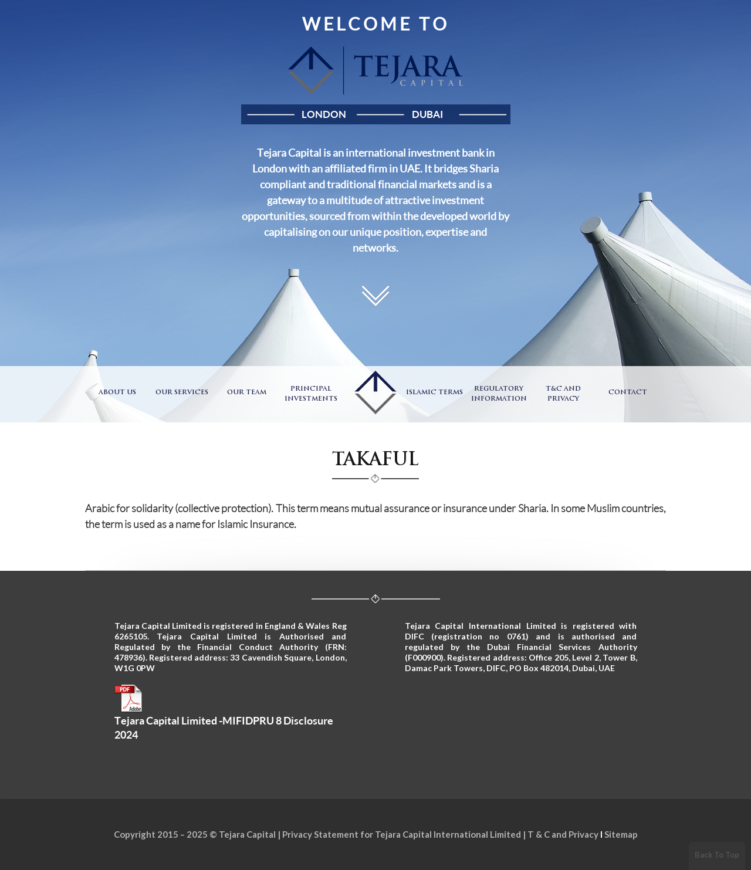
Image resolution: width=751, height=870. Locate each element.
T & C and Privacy (562, 834)
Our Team (246, 393)
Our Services (181, 393)
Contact (627, 393)
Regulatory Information (499, 394)
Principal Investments (311, 394)
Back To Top (717, 854)
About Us (117, 393)
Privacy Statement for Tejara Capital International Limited (401, 834)
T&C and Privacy (563, 394)
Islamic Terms (434, 393)
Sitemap (621, 834)
